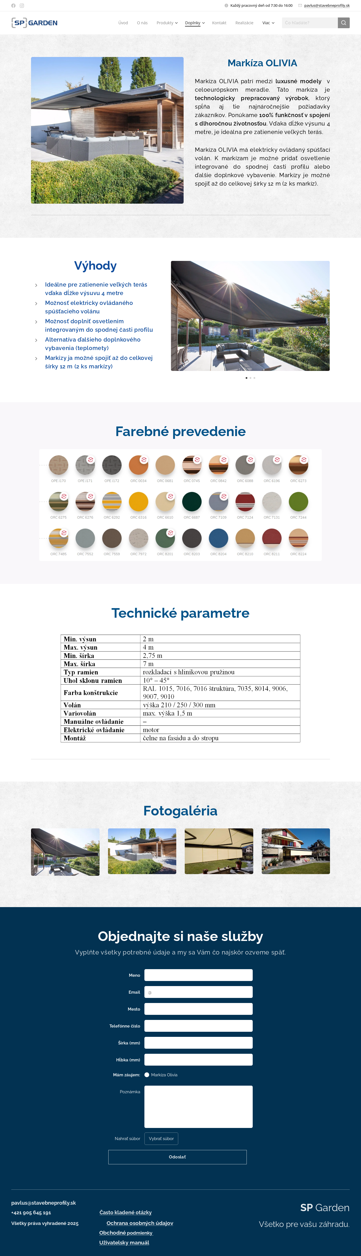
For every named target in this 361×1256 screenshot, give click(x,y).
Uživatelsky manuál (124, 1242)
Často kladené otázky (126, 1212)
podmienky (126, 1233)
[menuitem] (125, 23)
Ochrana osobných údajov (140, 1223)
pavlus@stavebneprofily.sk (327, 5)
